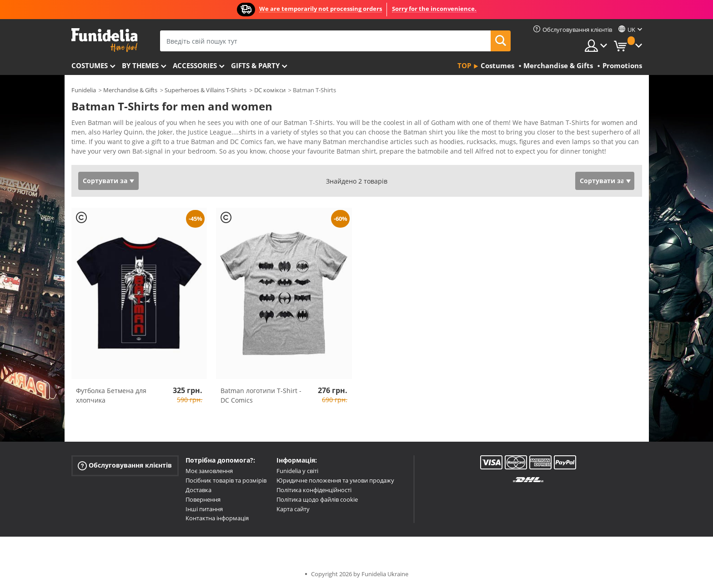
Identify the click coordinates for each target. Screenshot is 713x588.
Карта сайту (293, 509)
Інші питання (204, 509)
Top (464, 65)
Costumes (89, 65)
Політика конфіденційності (313, 490)
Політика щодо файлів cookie (317, 499)
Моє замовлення (209, 471)
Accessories (195, 65)
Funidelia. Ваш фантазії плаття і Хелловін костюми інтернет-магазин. (104, 40)
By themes (140, 65)
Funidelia (83, 90)
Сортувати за (105, 180)
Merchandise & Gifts (130, 90)
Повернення (203, 499)
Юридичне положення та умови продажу (335, 480)
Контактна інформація (217, 518)
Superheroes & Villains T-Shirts (205, 90)
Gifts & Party (255, 65)
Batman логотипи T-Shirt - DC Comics (261, 395)
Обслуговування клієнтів (125, 465)
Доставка (198, 490)
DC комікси (270, 90)
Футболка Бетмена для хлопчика (111, 395)
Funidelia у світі (297, 471)
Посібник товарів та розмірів (226, 480)
